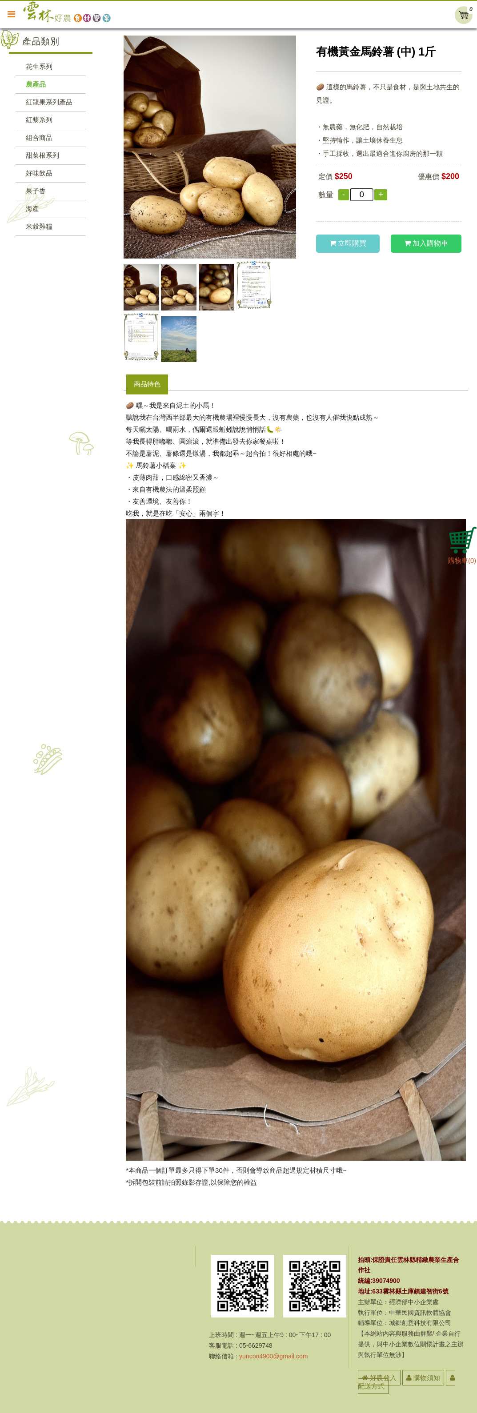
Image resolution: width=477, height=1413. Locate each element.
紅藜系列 (39, 119)
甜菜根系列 (42, 155)
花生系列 (39, 66)
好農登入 (379, 1377)
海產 (32, 208)
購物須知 (423, 1377)
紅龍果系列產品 (49, 102)
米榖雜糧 (39, 226)
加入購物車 (426, 243)
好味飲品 (39, 173)
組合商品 (39, 137)
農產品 (36, 84)
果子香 (36, 191)
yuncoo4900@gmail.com (273, 1356)
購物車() (462, 556)
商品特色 (147, 384)
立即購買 (347, 243)
